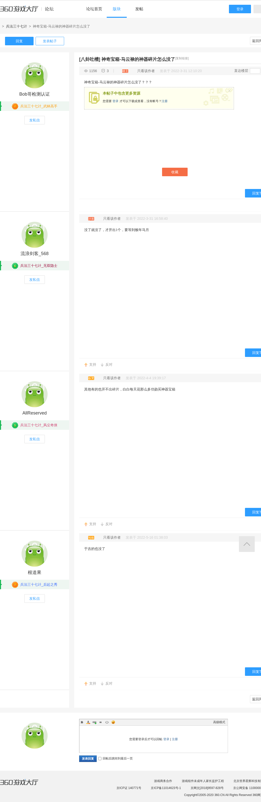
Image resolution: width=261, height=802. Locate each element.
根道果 (34, 572)
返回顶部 (247, 544)
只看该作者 (146, 71)
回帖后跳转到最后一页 (115, 758)
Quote (100, 722)
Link (94, 722)
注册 (165, 101)
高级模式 (219, 722)
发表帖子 (50, 41)
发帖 (139, 9)
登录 (239, 9)
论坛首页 (94, 9)
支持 (92, 364)
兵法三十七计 (16, 26)
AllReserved (34, 413)
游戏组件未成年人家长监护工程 (203, 781)
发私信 (34, 120)
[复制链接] (182, 58)
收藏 (174, 172)
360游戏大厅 (24, 785)
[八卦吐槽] (89, 59)
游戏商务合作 (163, 781)
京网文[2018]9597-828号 (207, 788)
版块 (117, 9)
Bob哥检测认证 (34, 94)
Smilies (113, 722)
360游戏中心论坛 (29, 11)
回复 (19, 41)
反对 (108, 364)
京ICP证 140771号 (128, 788)
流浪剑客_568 (35, 253)
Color (88, 722)
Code (106, 722)
